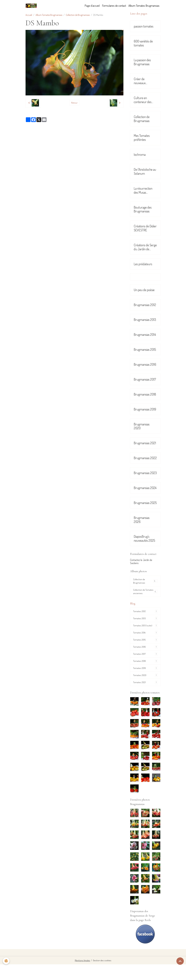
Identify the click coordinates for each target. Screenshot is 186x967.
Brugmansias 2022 (145, 458)
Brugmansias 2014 (145, 335)
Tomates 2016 (145, 648)
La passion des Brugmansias (142, 62)
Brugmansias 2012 (145, 305)
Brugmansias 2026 (142, 520)
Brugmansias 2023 (145, 473)
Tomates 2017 (145, 656)
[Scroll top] (180, 961)
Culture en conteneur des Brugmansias (142, 100)
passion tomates (143, 26)
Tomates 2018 (145, 663)
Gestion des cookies (102, 962)
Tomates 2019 (145, 670)
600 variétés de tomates (143, 43)
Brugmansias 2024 (145, 488)
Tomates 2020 (145, 677)
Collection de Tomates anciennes (145, 592)
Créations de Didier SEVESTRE (145, 228)
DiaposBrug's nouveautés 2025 (144, 538)
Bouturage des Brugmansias (143, 209)
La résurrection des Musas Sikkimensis (143, 190)
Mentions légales (83, 962)
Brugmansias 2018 (145, 394)
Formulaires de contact (114, 5)
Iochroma (140, 155)
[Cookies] (6, 961)
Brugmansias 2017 (145, 379)
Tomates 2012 (145, 612)
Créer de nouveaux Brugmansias (142, 81)
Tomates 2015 (145, 641)
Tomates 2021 (145, 685)
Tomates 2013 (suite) (145, 627)
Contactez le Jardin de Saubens (141, 561)
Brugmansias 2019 (145, 409)
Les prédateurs (143, 264)
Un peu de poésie (144, 290)
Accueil (29, 14)
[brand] (32, 5)
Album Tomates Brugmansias (143, 5)
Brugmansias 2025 (145, 503)
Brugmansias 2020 (142, 426)
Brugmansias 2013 (145, 320)
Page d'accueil (92, 5)
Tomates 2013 (145, 619)
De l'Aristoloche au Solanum (145, 171)
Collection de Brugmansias (78, 14)
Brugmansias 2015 (145, 349)
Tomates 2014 (145, 634)
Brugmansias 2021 (145, 443)
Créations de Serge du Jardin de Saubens (145, 247)
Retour (74, 102)
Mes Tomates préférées (142, 138)
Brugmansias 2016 (145, 364)
